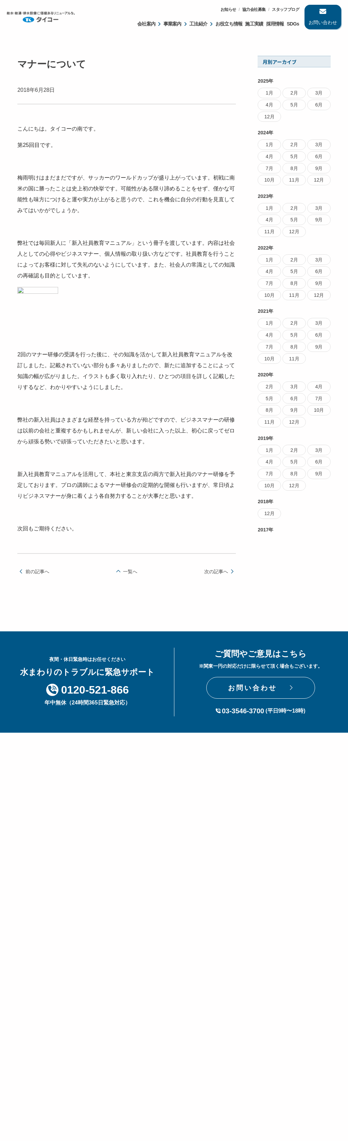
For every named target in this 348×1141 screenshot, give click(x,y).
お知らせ (228, 9)
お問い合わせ (323, 22)
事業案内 (172, 24)
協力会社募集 (253, 9)
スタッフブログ (285, 9)
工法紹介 (198, 24)
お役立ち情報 (229, 24)
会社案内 (146, 24)
